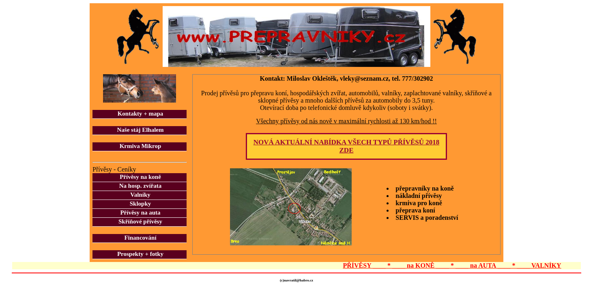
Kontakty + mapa (140, 113)
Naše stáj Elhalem (140, 130)
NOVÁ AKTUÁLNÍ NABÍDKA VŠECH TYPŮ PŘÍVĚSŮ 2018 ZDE (346, 146)
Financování (140, 237)
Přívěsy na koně (140, 177)
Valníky (140, 194)
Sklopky (140, 203)
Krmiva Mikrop (140, 146)
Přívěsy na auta (140, 212)
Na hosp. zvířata (140, 185)
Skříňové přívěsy (140, 221)
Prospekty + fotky (140, 254)
